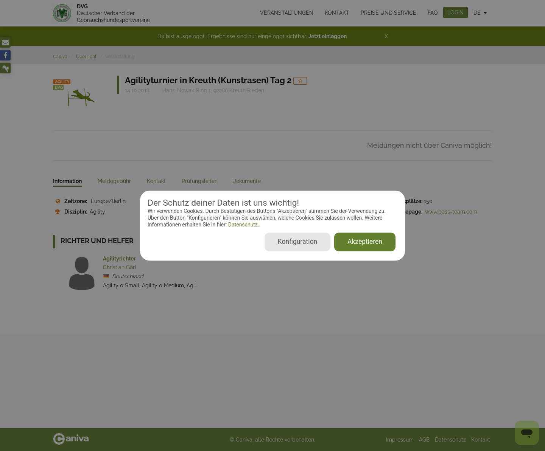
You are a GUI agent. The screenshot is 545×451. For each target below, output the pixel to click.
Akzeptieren (364, 241)
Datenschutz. (243, 225)
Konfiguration (297, 241)
